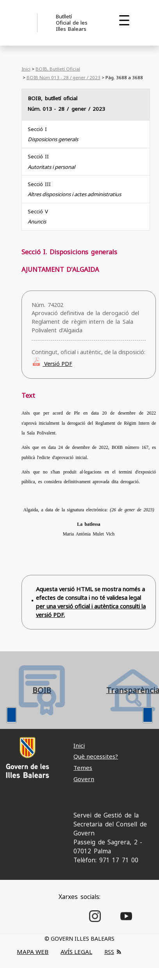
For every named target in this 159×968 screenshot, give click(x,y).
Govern (83, 779)
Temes (82, 767)
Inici (25, 69)
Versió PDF (57, 363)
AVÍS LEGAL (76, 952)
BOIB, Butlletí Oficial (58, 69)
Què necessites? (95, 756)
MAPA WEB (32, 952)
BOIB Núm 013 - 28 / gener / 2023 (63, 77)
